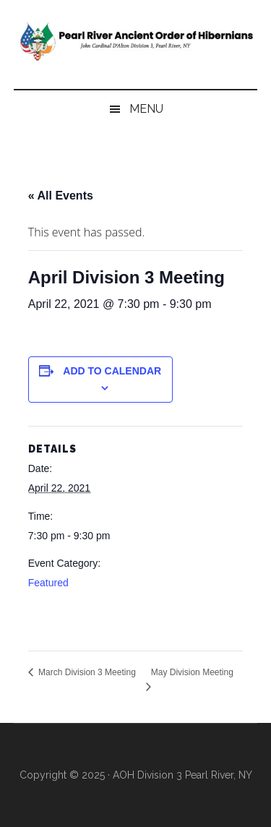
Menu (146, 109)
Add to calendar (112, 371)
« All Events (60, 195)
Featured (48, 582)
